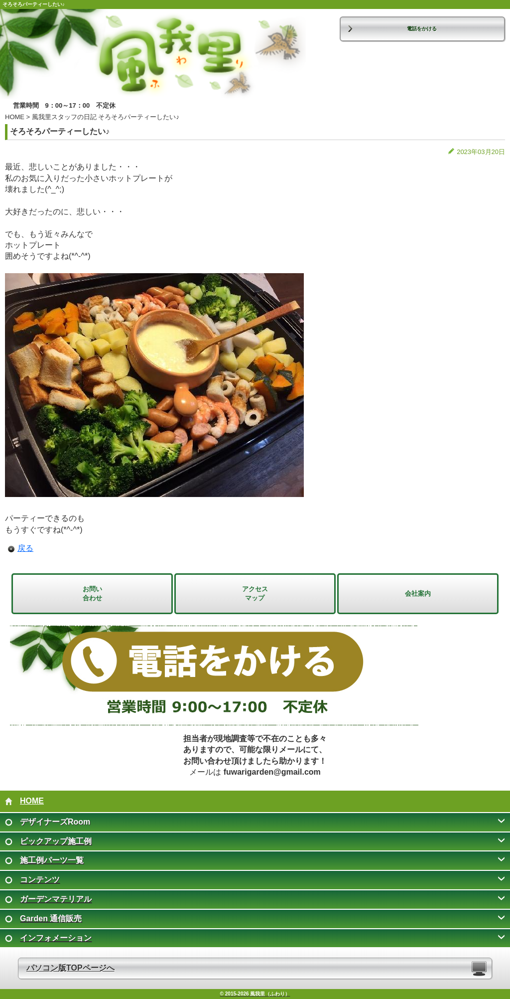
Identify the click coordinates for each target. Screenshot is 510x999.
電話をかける (422, 28)
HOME (14, 117)
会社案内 (418, 593)
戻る (25, 548)
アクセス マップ (255, 593)
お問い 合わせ (92, 593)
